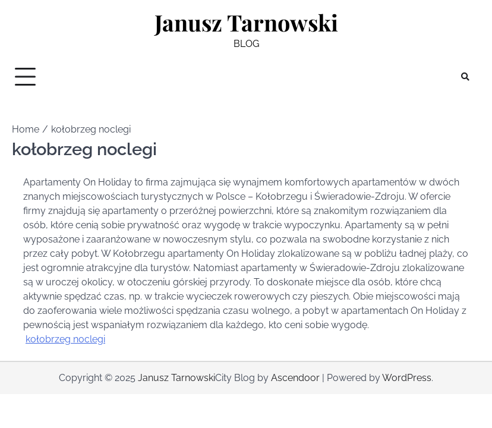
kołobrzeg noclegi (65, 339)
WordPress (406, 377)
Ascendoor (295, 377)
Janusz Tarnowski (246, 22)
